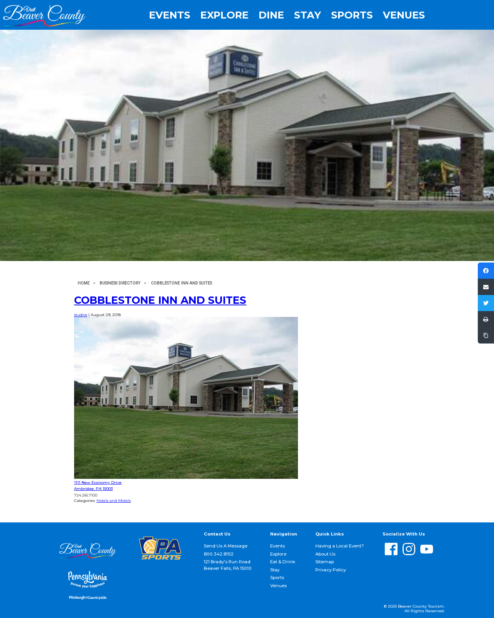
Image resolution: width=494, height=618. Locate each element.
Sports (352, 15)
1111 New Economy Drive (98, 482)
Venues (404, 15)
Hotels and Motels (113, 500)
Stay (307, 15)
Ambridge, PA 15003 (93, 488)
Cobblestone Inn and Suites (160, 300)
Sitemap (324, 561)
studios (80, 314)
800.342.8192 (218, 554)
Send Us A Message (225, 546)
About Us (325, 554)
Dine (271, 15)
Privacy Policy (330, 570)
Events (169, 15)
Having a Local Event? (339, 546)
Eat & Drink (282, 561)
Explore (224, 15)
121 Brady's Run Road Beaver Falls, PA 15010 (228, 565)
